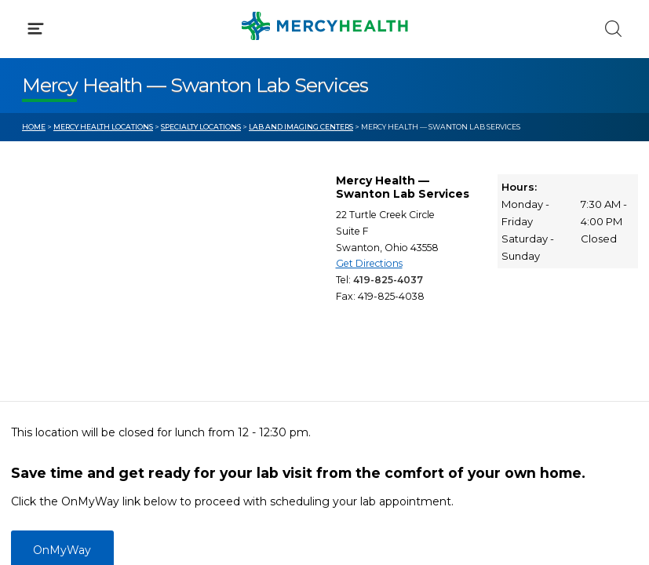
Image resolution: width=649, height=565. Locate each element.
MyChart (371, 330)
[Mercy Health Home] (30, 24)
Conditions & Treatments (94, 147)
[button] (324, 78)
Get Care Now (61, 300)
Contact (44, 359)
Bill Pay (43, 330)
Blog (360, 300)
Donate (368, 359)
